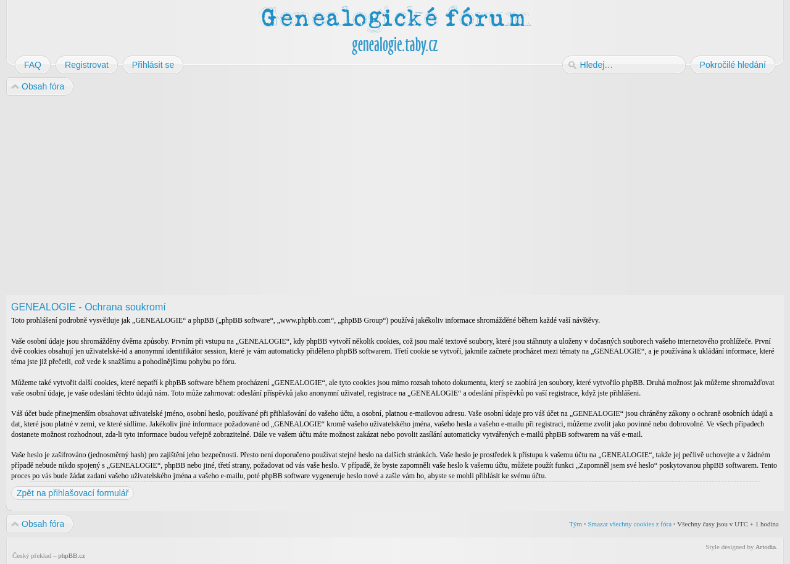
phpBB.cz (71, 555)
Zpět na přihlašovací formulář (72, 493)
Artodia (765, 546)
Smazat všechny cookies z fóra (630, 524)
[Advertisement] (377, 196)
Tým (575, 524)
